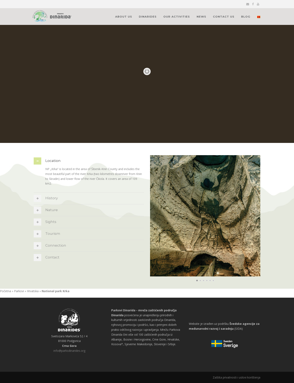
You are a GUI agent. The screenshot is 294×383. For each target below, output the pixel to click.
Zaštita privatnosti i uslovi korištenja (236, 377)
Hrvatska (33, 291)
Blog (245, 16)
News (201, 16)
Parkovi (19, 291)
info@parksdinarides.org (69, 351)
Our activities (176, 16)
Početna (5, 291)
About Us (123, 16)
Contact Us (223, 16)
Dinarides (148, 16)
